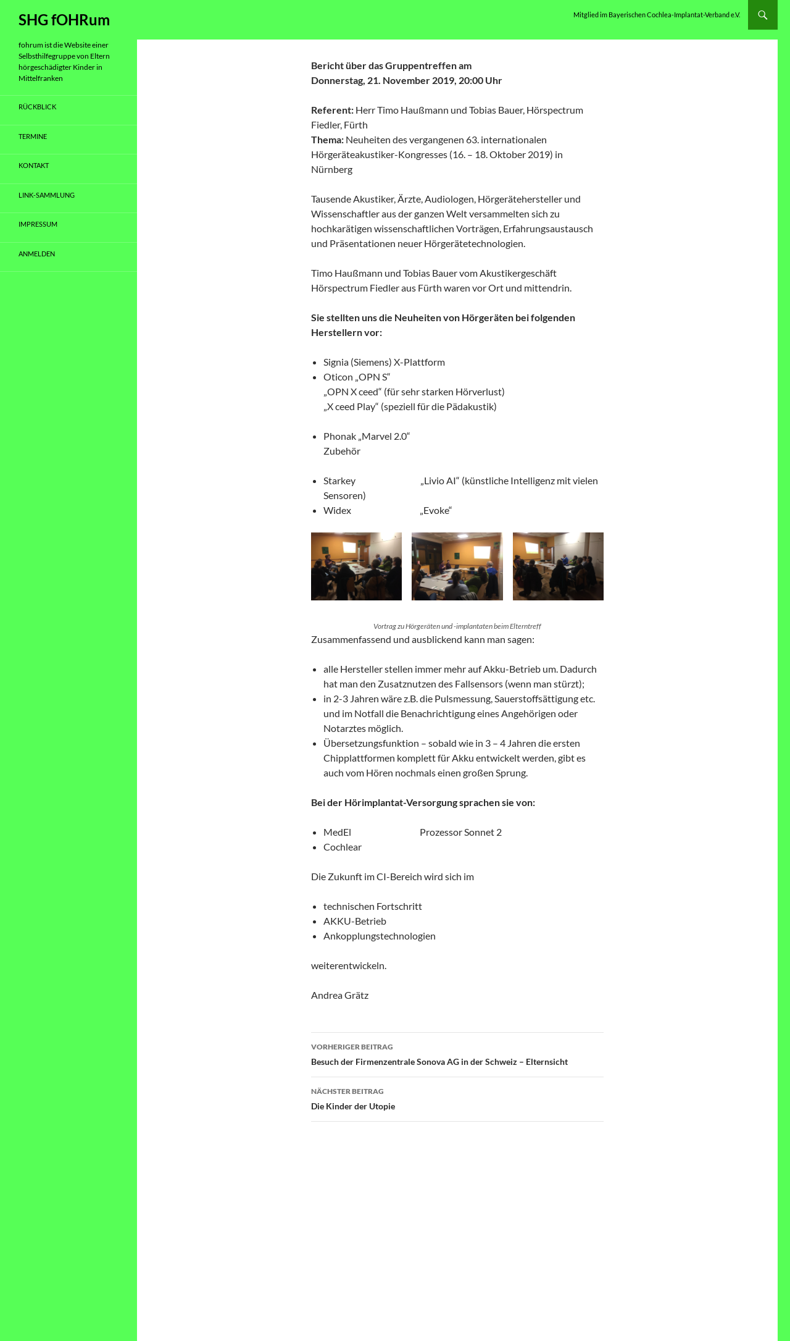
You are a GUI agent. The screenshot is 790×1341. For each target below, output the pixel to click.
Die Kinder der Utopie (457, 1097)
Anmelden (37, 254)
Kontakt (34, 165)
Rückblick (37, 107)
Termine (33, 136)
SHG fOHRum (64, 19)
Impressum (38, 224)
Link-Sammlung (47, 195)
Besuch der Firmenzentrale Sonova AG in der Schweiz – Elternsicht (457, 1053)
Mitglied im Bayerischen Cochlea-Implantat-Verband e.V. (656, 15)
